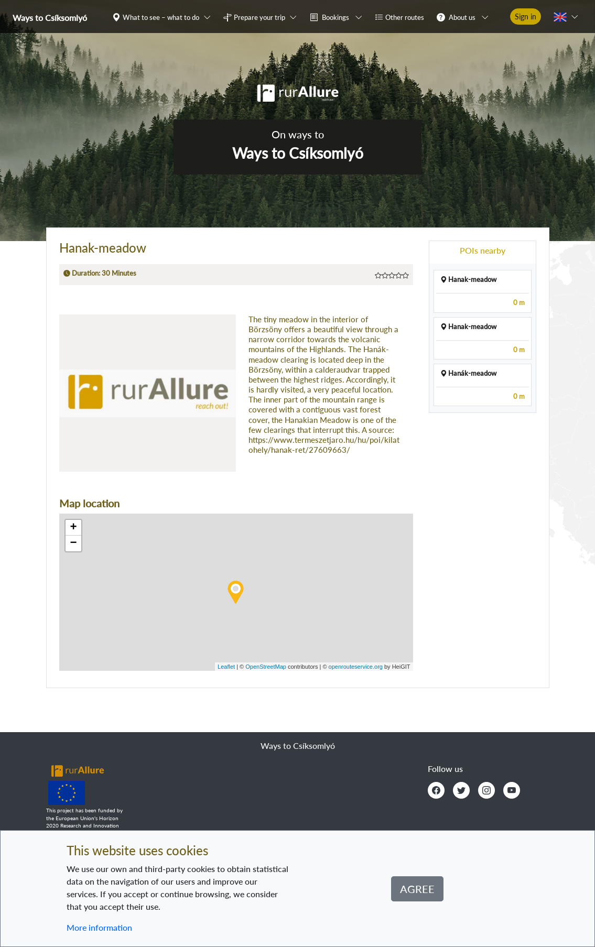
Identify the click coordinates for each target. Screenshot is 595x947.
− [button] (73, 543)
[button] (163, 16)
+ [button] (73, 528)
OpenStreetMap (265, 666)
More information (99, 927)
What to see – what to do (161, 17)
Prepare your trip (259, 17)
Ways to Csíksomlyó (50, 18)
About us (462, 17)
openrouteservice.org (356, 666)
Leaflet (226, 666)
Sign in (525, 16)
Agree (417, 889)
